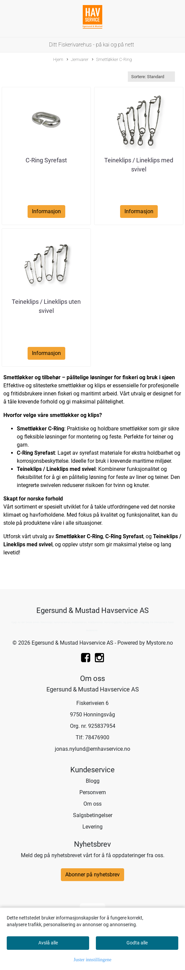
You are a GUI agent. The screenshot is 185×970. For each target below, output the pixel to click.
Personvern (92, 792)
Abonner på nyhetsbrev (92, 874)
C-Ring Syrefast (46, 160)
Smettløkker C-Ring (112, 60)
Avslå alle (48, 942)
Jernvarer (77, 60)
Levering (92, 826)
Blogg (93, 781)
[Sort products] (151, 76)
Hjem (58, 59)
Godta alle (137, 942)
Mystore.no (159, 643)
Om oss (92, 804)
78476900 (97, 737)
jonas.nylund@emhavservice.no (92, 749)
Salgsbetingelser (92, 815)
